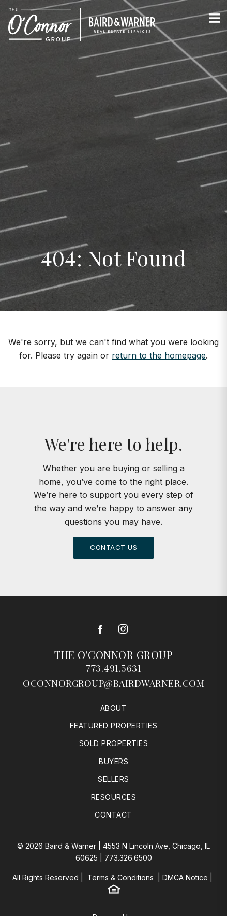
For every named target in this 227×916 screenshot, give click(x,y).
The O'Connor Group (113, 655)
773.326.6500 (128, 857)
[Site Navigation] (214, 18)
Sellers (113, 779)
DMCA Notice (185, 877)
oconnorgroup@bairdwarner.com (113, 683)
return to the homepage (159, 355)
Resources (114, 797)
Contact (113, 814)
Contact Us (113, 547)
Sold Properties (113, 743)
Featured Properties (114, 725)
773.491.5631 (113, 668)
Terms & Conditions (120, 877)
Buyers (113, 761)
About (113, 708)
